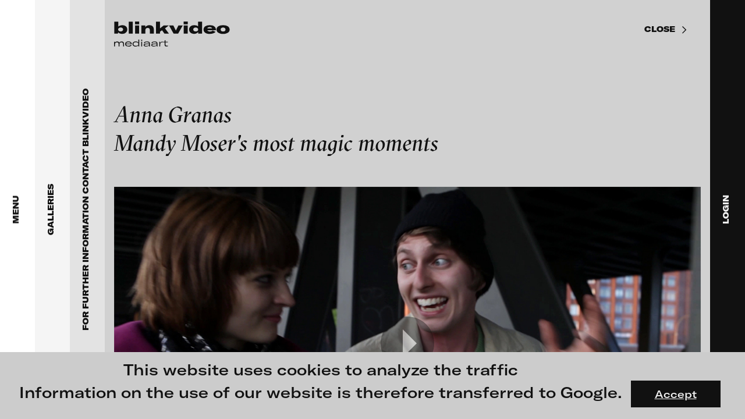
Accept (676, 394)
